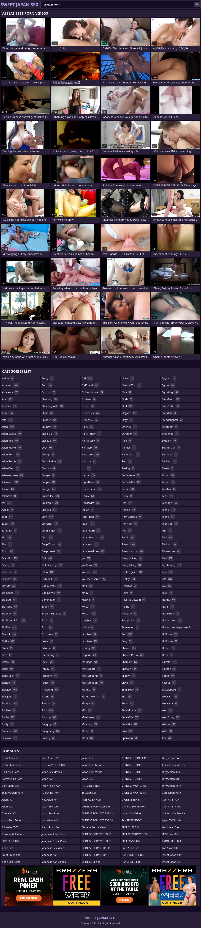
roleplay (129, 613)
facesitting (50, 655)
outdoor (130, 433)
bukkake (9, 738)
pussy (129, 544)
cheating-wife (53, 406)
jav (86, 558)
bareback (9, 530)
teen (167, 496)
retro (127, 592)
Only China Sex (10, 786)
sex (127, 634)
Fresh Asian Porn (51, 827)
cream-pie (51, 496)
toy (167, 586)
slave (128, 682)
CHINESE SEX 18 (91, 862)
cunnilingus (52, 530)
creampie (50, 503)
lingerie (89, 655)
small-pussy (132, 710)
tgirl (167, 530)
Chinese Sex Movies (133, 806)
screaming (130, 627)
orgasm (129, 413)
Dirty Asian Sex (170, 779)
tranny (169, 599)
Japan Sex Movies (52, 772)
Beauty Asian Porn (12, 792)
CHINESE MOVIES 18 (134, 786)
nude (127, 399)
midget (88, 703)
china (48, 413)
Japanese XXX (49, 855)
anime (7, 413)
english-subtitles (54, 613)
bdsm (7, 551)
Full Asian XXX (9, 827)
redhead (129, 586)
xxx (167, 738)
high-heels (90, 482)
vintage (169, 668)
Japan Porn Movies (92, 765)
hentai (88, 475)
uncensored (172, 620)
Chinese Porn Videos (94, 827)
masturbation (92, 682)
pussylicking (132, 565)
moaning (90, 724)
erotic (47, 620)
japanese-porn (93, 551)
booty (7, 724)
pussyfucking (132, 558)
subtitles (170, 454)
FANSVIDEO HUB (131, 862)
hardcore (91, 454)
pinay (127, 496)
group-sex (91, 413)
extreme (49, 648)
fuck (48, 710)
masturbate (91, 668)
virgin (168, 675)
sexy (127, 641)
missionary (91, 717)
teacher (169, 489)
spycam (169, 378)
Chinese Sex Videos (173, 765)
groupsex (90, 420)
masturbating (92, 675)
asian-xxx (10, 482)
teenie (169, 509)
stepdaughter (172, 420)
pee (127, 461)
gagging (49, 724)
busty (48, 378)
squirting (170, 392)
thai (167, 537)
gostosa (89, 399)
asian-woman (12, 475)
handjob (90, 447)
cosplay (49, 468)
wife (167, 731)
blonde (8, 682)
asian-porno (11, 461)
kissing (88, 599)
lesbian (89, 634)
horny (88, 496)
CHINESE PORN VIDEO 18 (96, 834)
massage (90, 662)
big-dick (9, 613)
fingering (50, 689)
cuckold (49, 509)
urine (167, 655)
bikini (7, 648)
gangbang (51, 731)
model (88, 731)
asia (7, 420)
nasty (128, 378)
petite (128, 489)
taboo (168, 475)
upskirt (168, 648)
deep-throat (52, 544)
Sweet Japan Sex (171, 862)
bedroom (9, 572)
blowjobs (9, 696)
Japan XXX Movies (172, 820)
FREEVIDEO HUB (91, 799)
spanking (130, 738)
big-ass (8, 586)
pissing (129, 509)
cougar (48, 475)
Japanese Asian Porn (54, 834)
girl (87, 378)
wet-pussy (171, 717)
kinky (87, 592)
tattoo (168, 482)
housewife (91, 503)
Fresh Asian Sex (10, 758)
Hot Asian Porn (50, 799)
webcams (170, 703)
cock (47, 447)
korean (89, 613)
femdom (50, 675)
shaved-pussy (133, 655)
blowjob (9, 689)
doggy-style (52, 586)
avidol (7, 509)
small (128, 703)
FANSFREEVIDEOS (132, 820)
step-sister (170, 406)
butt (47, 385)
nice (127, 392)
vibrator (169, 662)
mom (88, 738)
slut (127, 696)
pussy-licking (133, 551)
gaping (48, 738)
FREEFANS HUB (131, 841)
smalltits (130, 724)
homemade (91, 489)
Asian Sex (7, 806)
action (7, 378)
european (50, 634)
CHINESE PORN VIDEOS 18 (97, 813)
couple (49, 482)
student (169, 440)
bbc (6, 537)
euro (47, 627)
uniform (170, 634)
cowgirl (49, 489)
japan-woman (93, 537)
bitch (6, 655)
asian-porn (10, 454)
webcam (170, 696)
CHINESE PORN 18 (132, 765)
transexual (170, 613)
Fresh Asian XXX (51, 786)
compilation (52, 461)
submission (171, 447)
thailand (169, 544)
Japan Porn (88, 758)
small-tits (130, 717)
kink (87, 586)
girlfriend (90, 385)
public (128, 537)
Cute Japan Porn (171, 792)
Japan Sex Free (50, 813)
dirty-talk (49, 579)
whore (169, 724)
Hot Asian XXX (50, 820)
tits (167, 579)
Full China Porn (10, 772)
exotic (47, 641)
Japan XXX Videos (132, 813)
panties (129, 447)
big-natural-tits (13, 620)
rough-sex (131, 620)
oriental (129, 426)
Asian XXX (7, 799)
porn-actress (132, 516)
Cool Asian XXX (170, 799)
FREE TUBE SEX (130, 827)
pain (127, 440)
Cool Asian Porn (171, 806)
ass (6, 503)
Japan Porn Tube (11, 820)
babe (7, 516)
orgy (128, 420)
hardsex (89, 461)
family (48, 668)
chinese (49, 420)
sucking (169, 461)
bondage (9, 703)
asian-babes (11, 433)
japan (88, 523)
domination (52, 599)
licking (89, 648)
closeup (49, 440)
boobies (8, 710)
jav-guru (90, 565)
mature (89, 689)
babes (8, 523)
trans (168, 606)
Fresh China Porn (11, 765)
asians (8, 489)
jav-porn (89, 572)
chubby (49, 426)
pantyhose (131, 454)
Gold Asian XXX (50, 758)
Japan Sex (7, 848)
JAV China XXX (170, 834)
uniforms (170, 641)
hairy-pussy (91, 433)
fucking (49, 717)
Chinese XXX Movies (173, 813)
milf (87, 710)
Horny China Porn (11, 779)
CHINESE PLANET (132, 779)
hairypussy (91, 440)
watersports (171, 689)
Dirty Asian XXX (171, 772)
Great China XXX (10, 855)
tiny (167, 572)
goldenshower (93, 392)
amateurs (10, 392)
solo (127, 731)
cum (48, 516)
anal (7, 399)
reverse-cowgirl (134, 599)
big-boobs (10, 592)
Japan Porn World (92, 772)
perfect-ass (131, 475)
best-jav (9, 579)
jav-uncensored (94, 579)
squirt (168, 385)
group (88, 406)
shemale (130, 662)
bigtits (8, 641)
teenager (170, 503)
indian (88, 509)
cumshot (50, 523)
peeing (128, 468)
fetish (48, 682)
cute (47, 537)
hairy (88, 426)
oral (127, 406)
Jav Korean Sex (170, 827)
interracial (91, 516)
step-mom (171, 399)
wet (167, 710)
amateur (10, 385)
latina (88, 627)
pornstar (130, 523)
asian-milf (10, 440)
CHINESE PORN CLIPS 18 (96, 806)
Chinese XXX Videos (12, 834)
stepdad (169, 413)
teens (168, 516)
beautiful (9, 558)
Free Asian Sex (130, 848)
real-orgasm (132, 572)
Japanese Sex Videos (53, 848)
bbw (6, 544)
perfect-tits (131, 482)
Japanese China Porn (54, 841)
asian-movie (11, 447)
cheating (50, 399)
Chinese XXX (8, 813)
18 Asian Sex (89, 792)
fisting (48, 696)
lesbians (90, 641)
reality (129, 579)
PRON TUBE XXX (171, 841)
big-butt (9, 599)
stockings (170, 433)
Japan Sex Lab (50, 806)
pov (127, 530)
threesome (171, 551)
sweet (168, 468)
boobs (8, 717)
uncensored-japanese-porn (178, 628)
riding (128, 606)
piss (127, 503)
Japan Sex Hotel (10, 862)
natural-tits (131, 385)
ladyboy (89, 620)
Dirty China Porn (171, 758)
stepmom (170, 426)
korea (88, 606)
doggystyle (51, 592)
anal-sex (9, 406)
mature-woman (93, 696)
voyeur (169, 682)
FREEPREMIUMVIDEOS (135, 834)
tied (167, 558)
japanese (90, 544)
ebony (48, 606)
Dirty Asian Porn (171, 786)
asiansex (9, 496)
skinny (129, 675)
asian (8, 426)
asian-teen (10, 468)
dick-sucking (52, 565)
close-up (50, 433)
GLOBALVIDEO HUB (53, 765)
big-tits (9, 627)
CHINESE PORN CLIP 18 (95, 855)
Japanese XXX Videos (54, 862)
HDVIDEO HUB (10, 841)
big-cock (9, 606)
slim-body (130, 689)
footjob (48, 703)
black (7, 668)
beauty (7, 565)
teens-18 (170, 523)
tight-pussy (172, 565)
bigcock (8, 634)
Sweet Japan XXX (171, 855)
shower (129, 668)
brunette (9, 731)
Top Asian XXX (170, 848)
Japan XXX (47, 779)
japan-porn (91, 530)
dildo (48, 572)
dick (47, 558)
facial (48, 662)
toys (167, 592)
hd (86, 468)
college (48, 454)
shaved (129, 648)
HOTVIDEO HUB (91, 786)
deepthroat (51, 551)
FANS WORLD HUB (133, 855)
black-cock (10, 675)
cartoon (49, 392)
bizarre (8, 662)
